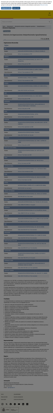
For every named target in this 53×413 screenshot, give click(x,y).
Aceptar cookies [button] (16, 8)
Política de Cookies (44, 5)
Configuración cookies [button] (6, 8)
